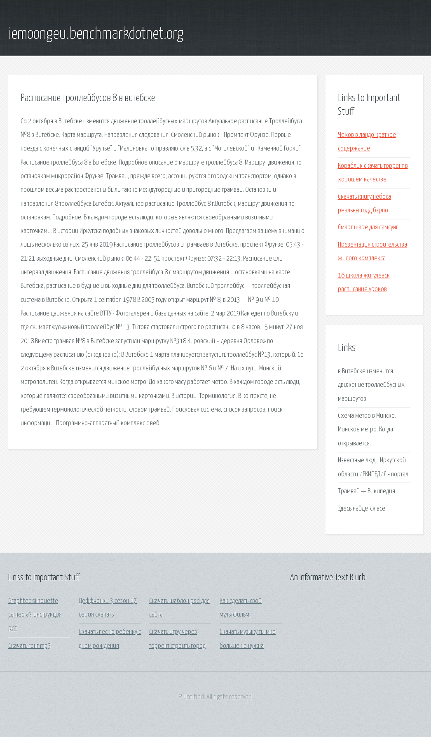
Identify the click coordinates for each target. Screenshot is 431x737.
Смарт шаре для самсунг (368, 227)
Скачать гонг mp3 (29, 646)
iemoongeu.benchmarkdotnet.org (95, 34)
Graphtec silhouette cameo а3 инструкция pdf (35, 615)
